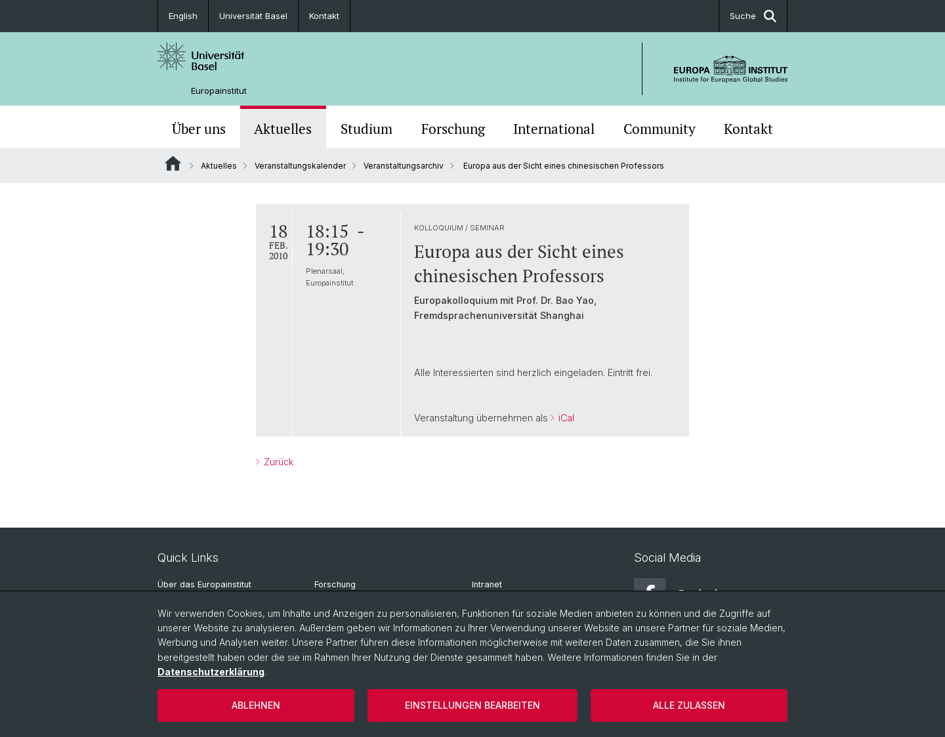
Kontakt (324, 16)
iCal (565, 417)
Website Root (172, 163)
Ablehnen (256, 705)
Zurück (277, 461)
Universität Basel (253, 16)
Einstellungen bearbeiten (472, 705)
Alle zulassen (689, 705)
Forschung (453, 128)
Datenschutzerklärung (211, 671)
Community (659, 128)
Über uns (199, 128)
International (554, 128)
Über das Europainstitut (204, 584)
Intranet (487, 584)
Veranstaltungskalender (300, 166)
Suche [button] (753, 16)
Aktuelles (283, 128)
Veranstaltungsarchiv (404, 166)
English (183, 16)
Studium (366, 128)
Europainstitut (219, 91)
